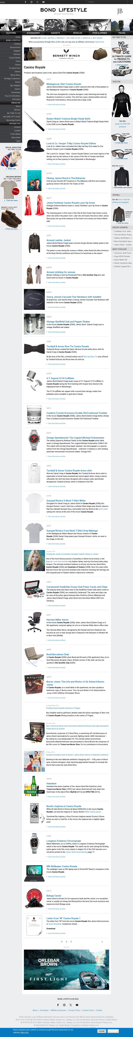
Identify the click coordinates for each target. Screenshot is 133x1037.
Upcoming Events (13, 120)
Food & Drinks (14, 58)
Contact (17, 130)
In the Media (15, 134)
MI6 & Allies (15, 75)
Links (18, 141)
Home (2, 2)
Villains (17, 72)
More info (25, 1033)
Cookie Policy (88, 1010)
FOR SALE (16, 99)
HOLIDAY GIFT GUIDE (11, 117)
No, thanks (113, 1032)
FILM (43, 38)
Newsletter (15, 137)
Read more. (99, 42)
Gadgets (17, 51)
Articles (17, 110)
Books (17, 82)
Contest (17, 127)
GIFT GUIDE (97, 38)
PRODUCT (60, 38)
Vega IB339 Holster (122, 256)
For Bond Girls (14, 68)
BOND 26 (86, 38)
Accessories (15, 47)
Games (17, 89)
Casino (17, 65)
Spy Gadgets (15, 85)
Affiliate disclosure (58, 1010)
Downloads (15, 92)
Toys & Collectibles (12, 96)
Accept (101, 1032)
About (35, 1010)
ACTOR (51, 38)
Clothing (17, 44)
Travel (18, 61)
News (18, 106)
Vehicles (16, 54)
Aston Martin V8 (120, 260)
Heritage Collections (12, 78)
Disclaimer (44, 1010)
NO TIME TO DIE (13, 113)
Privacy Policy (74, 1010)
